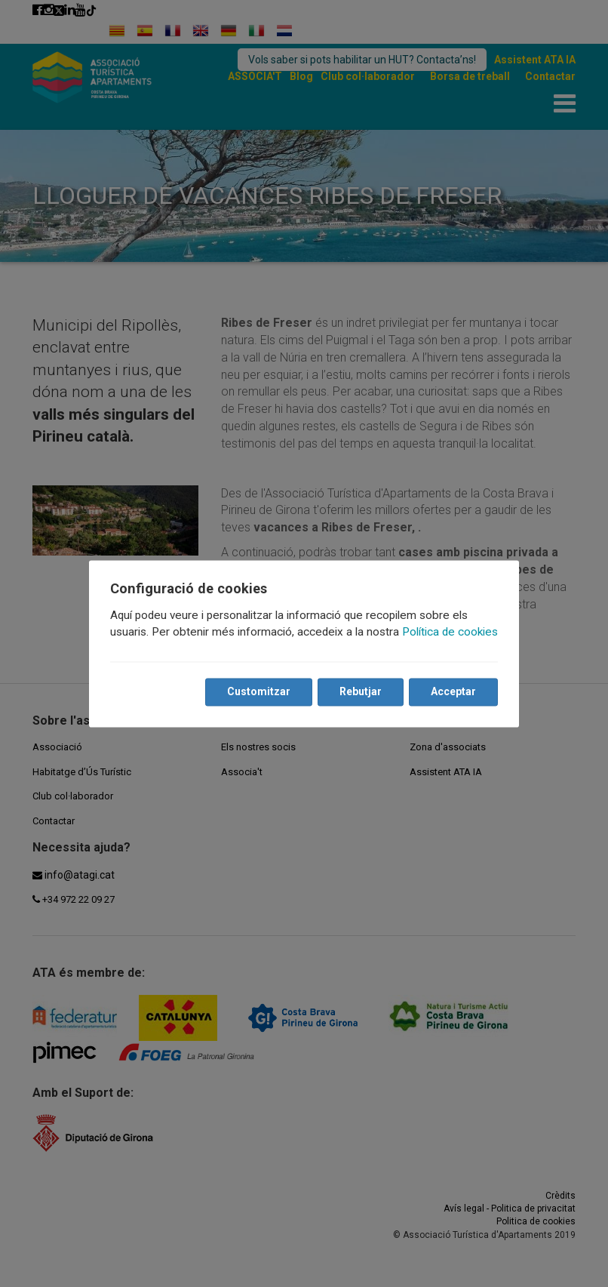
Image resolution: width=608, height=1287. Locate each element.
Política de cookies (450, 632)
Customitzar (258, 691)
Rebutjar (360, 691)
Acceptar (453, 691)
